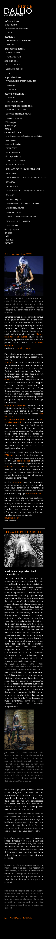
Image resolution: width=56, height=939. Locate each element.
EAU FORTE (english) (13, 199)
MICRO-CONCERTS (13, 65)
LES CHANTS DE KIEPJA (14, 69)
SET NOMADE (11, 90)
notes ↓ (8, 129)
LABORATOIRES (12, 186)
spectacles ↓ (11, 60)
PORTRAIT (9, 33)
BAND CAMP (10, 45)
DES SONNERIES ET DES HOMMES (19, 41)
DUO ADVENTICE (12, 85)
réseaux (8, 239)
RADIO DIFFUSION (13, 152)
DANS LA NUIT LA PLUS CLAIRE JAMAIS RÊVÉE (23, 169)
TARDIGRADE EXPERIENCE (15, 102)
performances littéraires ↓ (18, 105)
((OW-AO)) (10, 125)
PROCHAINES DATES (13, 57)
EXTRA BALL (10, 182)
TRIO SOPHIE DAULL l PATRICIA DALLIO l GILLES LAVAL (26, 178)
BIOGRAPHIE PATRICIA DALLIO (17, 28)
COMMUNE (10, 97)
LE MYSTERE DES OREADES (16, 160)
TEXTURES (9, 73)
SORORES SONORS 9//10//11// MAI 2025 (21, 217)
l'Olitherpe (10, 122)
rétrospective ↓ (12, 156)
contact (8, 243)
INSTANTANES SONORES (15, 212)
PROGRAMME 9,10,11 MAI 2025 (18, 221)
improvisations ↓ (13, 77)
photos (8, 232)
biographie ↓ (11, 24)
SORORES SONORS (13, 53)
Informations (11, 21)
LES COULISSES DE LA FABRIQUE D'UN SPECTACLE (25, 191)
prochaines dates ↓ (14, 48)
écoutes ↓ (9, 36)
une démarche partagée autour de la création (24, 136)
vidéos (7, 236)
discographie (11, 229)
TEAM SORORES (12, 225)
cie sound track (12, 132)
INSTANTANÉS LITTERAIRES (16, 109)
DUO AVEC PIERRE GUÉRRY (16, 118)
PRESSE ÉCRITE (11, 148)
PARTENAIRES (11, 140)
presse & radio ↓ (13, 144)
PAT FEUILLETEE (12, 173)
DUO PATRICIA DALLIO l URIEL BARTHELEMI (22, 204)
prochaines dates (33, 493)
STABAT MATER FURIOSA (15, 165)
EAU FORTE (10, 195)
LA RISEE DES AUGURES (15, 208)
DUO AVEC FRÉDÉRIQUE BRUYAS (18, 114)
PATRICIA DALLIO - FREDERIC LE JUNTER (21, 81)
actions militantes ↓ (15, 93)
